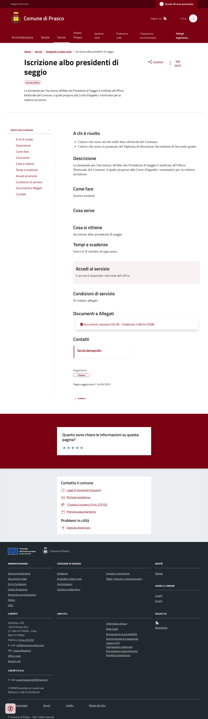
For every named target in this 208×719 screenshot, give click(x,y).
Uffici (10, 605)
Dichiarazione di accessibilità (121, 634)
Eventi (158, 601)
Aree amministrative (19, 573)
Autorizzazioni (64, 584)
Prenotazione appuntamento (122, 651)
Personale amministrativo (22, 595)
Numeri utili (14, 661)
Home (27, 52)
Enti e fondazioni (17, 584)
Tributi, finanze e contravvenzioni (124, 579)
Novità (45, 37)
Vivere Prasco (78, 35)
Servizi (61, 37)
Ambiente (62, 573)
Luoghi (158, 596)
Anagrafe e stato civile (59, 52)
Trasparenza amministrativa (148, 35)
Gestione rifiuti (99, 35)
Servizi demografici (89, 350)
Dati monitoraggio (18, 705)
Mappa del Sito (97, 705)
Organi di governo (17, 589)
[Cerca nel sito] (191, 18)
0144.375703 (26, 640)
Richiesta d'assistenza (118, 655)
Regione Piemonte (20, 4)
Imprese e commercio (117, 573)
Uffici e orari (14, 656)
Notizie (159, 573)
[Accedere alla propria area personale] (176, 4)
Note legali (112, 629)
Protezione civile (122, 35)
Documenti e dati (17, 579)
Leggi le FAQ (113, 643)
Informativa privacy (116, 623)
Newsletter (161, 628)
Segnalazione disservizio (119, 647)
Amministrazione (22, 37)
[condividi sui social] (155, 61)
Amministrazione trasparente (122, 639)
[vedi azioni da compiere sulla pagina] (175, 63)
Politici (11, 600)
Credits (69, 705)
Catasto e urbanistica (68, 589)
